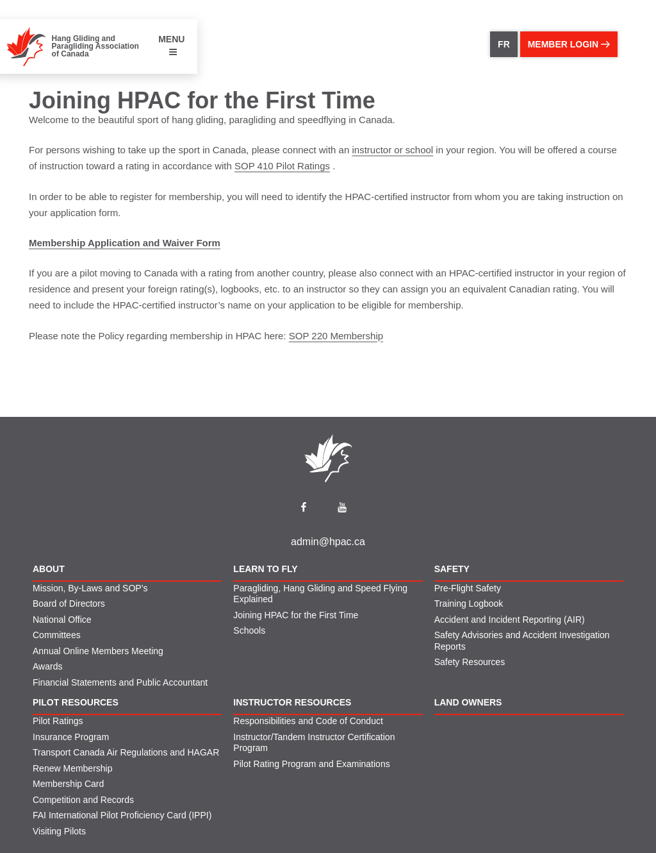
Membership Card (68, 784)
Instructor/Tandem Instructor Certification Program (314, 743)
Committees (57, 635)
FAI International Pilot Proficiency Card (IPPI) (122, 815)
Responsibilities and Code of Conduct (307, 721)
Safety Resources (469, 662)
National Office (62, 619)
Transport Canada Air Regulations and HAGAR (126, 752)
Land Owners (468, 702)
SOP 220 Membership (336, 335)
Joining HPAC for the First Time (295, 615)
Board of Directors (69, 603)
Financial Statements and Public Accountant (120, 682)
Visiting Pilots (59, 831)
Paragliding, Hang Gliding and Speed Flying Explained (320, 594)
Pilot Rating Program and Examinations (311, 764)
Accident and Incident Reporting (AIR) (509, 619)
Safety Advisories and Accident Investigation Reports (522, 641)
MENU (171, 45)
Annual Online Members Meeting (98, 651)
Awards (47, 666)
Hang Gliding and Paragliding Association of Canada (95, 46)
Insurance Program (71, 737)
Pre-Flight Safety (467, 588)
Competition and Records (83, 800)
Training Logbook (469, 603)
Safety (452, 569)
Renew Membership (73, 768)
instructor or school (392, 149)
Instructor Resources (292, 702)
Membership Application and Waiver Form (124, 242)
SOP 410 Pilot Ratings (282, 165)
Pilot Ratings (58, 721)
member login (569, 44)
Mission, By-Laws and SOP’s (90, 588)
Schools (249, 630)
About (49, 569)
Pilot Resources (76, 702)
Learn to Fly (265, 569)
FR (504, 44)
